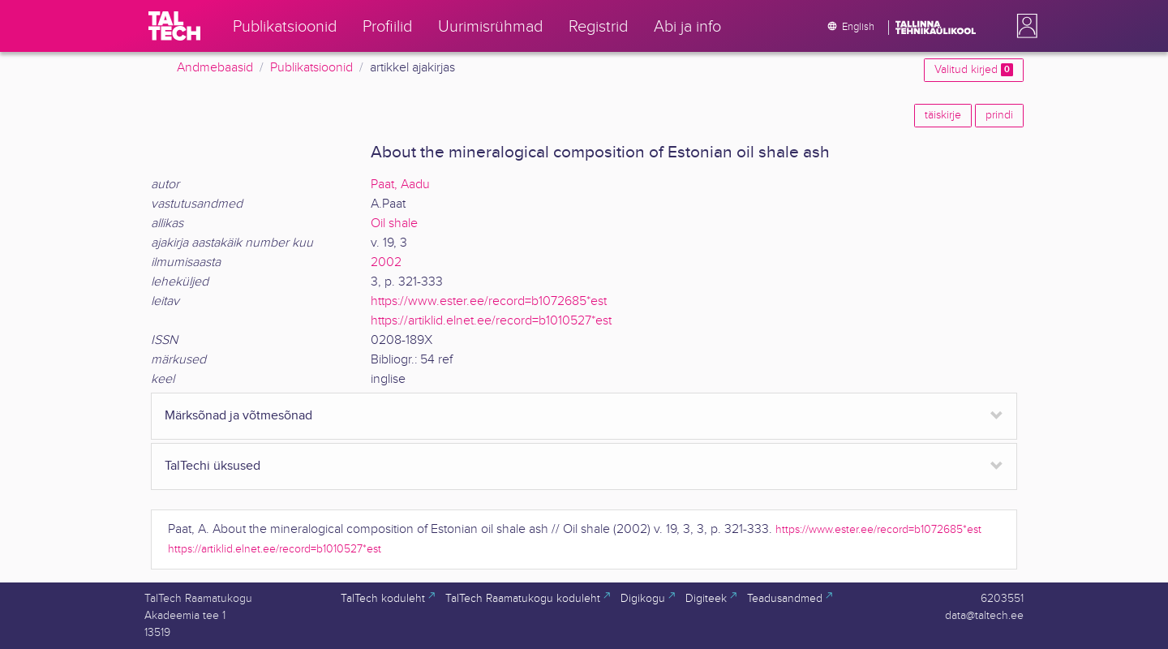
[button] (1024, 26)
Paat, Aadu (400, 184)
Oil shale (394, 223)
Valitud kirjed (973, 69)
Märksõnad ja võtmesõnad (238, 415)
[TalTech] (174, 26)
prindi (999, 115)
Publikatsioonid (311, 67)
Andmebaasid (215, 67)
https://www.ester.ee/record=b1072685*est (489, 301)
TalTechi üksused (212, 466)
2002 (386, 262)
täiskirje (943, 115)
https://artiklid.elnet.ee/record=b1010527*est (491, 321)
